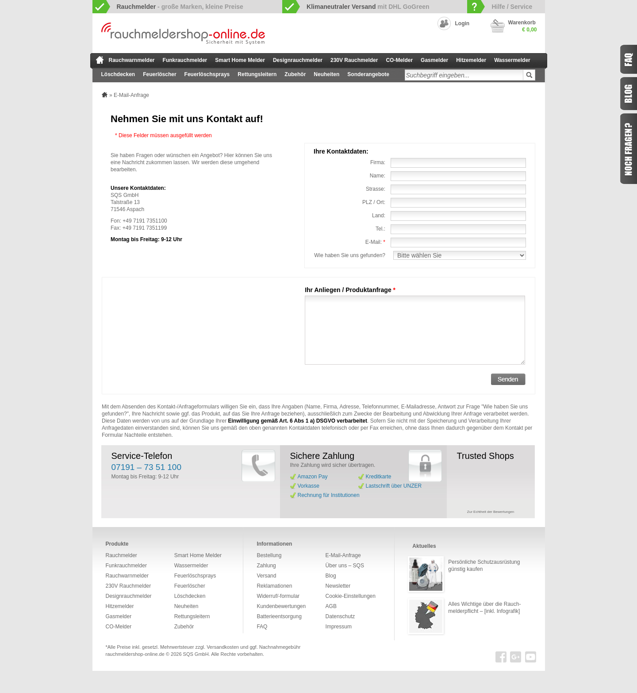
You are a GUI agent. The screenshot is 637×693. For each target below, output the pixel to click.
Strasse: (375, 189)
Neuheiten (326, 74)
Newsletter (338, 586)
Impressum (339, 627)
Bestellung (269, 555)
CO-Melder (399, 60)
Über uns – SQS (345, 565)
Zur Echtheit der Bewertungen (490, 512)
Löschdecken (118, 74)
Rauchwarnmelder (132, 60)
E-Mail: (375, 242)
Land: (378, 215)
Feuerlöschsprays (207, 74)
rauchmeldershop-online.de (135, 654)
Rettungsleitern (257, 74)
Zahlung (266, 565)
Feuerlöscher (159, 74)
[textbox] (464, 75)
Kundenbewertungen (281, 606)
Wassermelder (512, 60)
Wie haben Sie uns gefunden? (349, 255)
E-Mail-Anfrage (343, 555)
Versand (266, 576)
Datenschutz (340, 616)
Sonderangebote (368, 74)
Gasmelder (434, 60)
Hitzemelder (471, 60)
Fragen (628, 149)
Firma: (377, 162)
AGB (331, 606)
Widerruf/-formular (278, 596)
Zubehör (295, 74)
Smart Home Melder (240, 60)
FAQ (262, 627)
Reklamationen (274, 586)
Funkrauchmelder (185, 60)
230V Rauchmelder (354, 60)
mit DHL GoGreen (368, 6)
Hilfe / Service (511, 6)
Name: (377, 176)
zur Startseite (100, 59)
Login (462, 23)
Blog (331, 576)
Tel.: (380, 229)
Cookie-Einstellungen (351, 596)
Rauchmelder (121, 555)
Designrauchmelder (297, 60)
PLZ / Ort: (373, 202)
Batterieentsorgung (279, 616)
